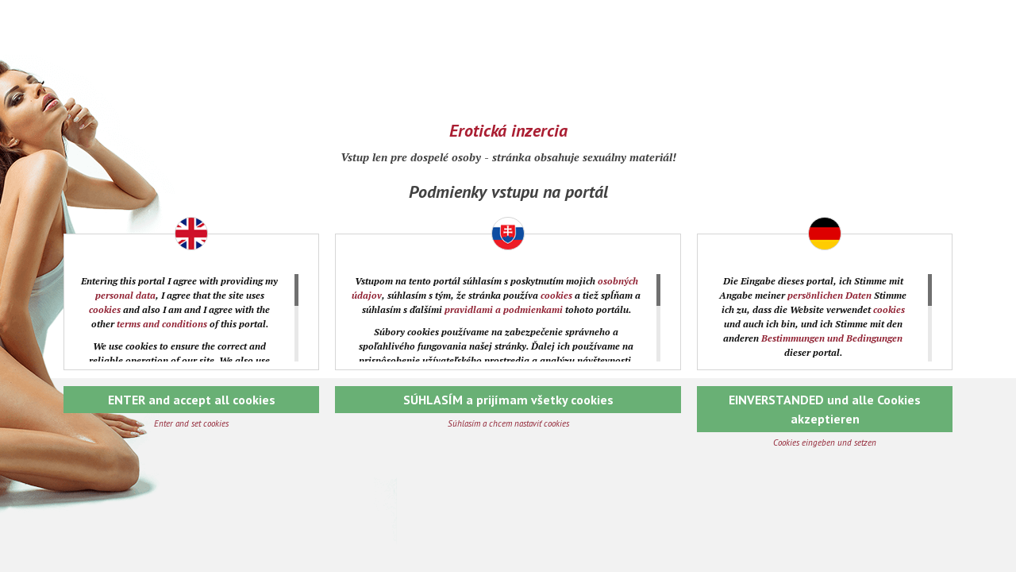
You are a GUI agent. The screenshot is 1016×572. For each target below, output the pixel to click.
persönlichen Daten (829, 295)
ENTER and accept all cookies (191, 400)
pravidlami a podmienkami (503, 309)
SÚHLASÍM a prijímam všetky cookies (508, 400)
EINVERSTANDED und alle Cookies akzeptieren (825, 409)
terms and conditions (162, 324)
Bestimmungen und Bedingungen (831, 338)
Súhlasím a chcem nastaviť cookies (508, 423)
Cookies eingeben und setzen (824, 442)
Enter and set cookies (191, 423)
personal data (125, 295)
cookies (105, 309)
